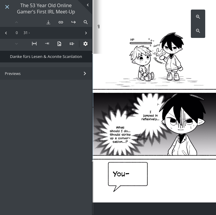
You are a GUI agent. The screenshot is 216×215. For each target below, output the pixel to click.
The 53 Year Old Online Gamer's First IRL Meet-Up (46, 8)
